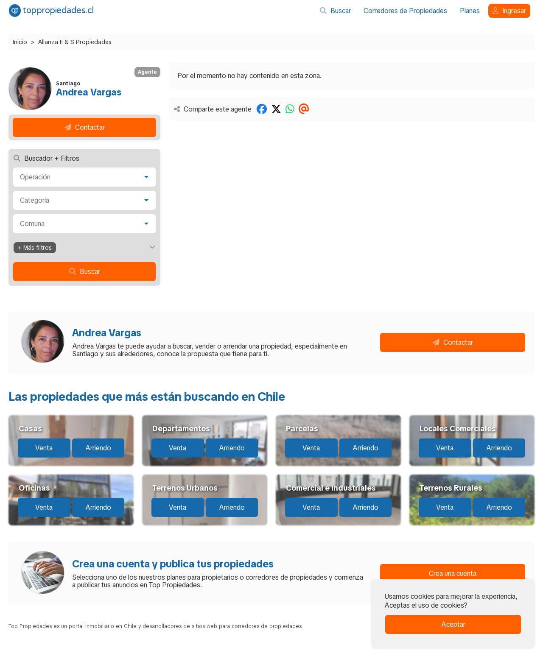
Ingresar (509, 10)
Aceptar (453, 624)
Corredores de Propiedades (405, 10)
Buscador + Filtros (46, 158)
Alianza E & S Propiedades (75, 42)
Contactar (84, 127)
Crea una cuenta (452, 573)
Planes (470, 10)
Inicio (20, 42)
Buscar (335, 10)
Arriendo (98, 448)
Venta (44, 448)
